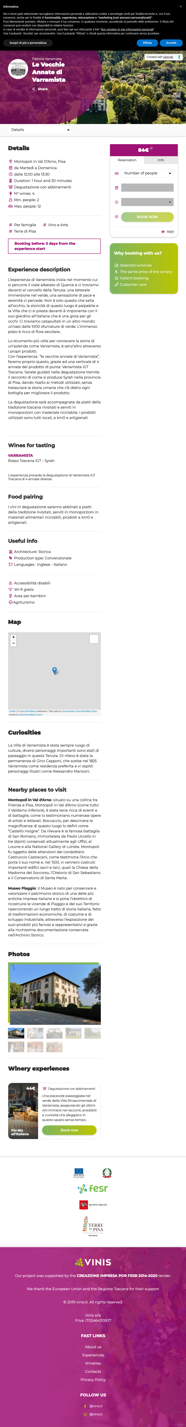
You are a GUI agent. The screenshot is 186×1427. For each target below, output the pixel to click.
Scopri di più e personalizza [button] (28, 42)
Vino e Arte (55, 225)
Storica (44, 552)
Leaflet (12, 711)
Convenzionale (58, 558)
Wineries (93, 1363)
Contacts (93, 1371)
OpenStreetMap (27, 711)
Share (40, 89)
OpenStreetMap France (30, 714)
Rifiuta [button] (147, 42)
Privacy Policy (93, 1380)
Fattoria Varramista (47, 59)
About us (93, 1347)
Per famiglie (22, 225)
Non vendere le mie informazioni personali (127, 29)
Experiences (93, 1355)
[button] (181, 6)
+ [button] (13, 638)
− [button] (13, 644)
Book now (69, 1130)
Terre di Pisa (22, 231)
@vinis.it (93, 1406)
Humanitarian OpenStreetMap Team (79, 711)
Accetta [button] (171, 42)
